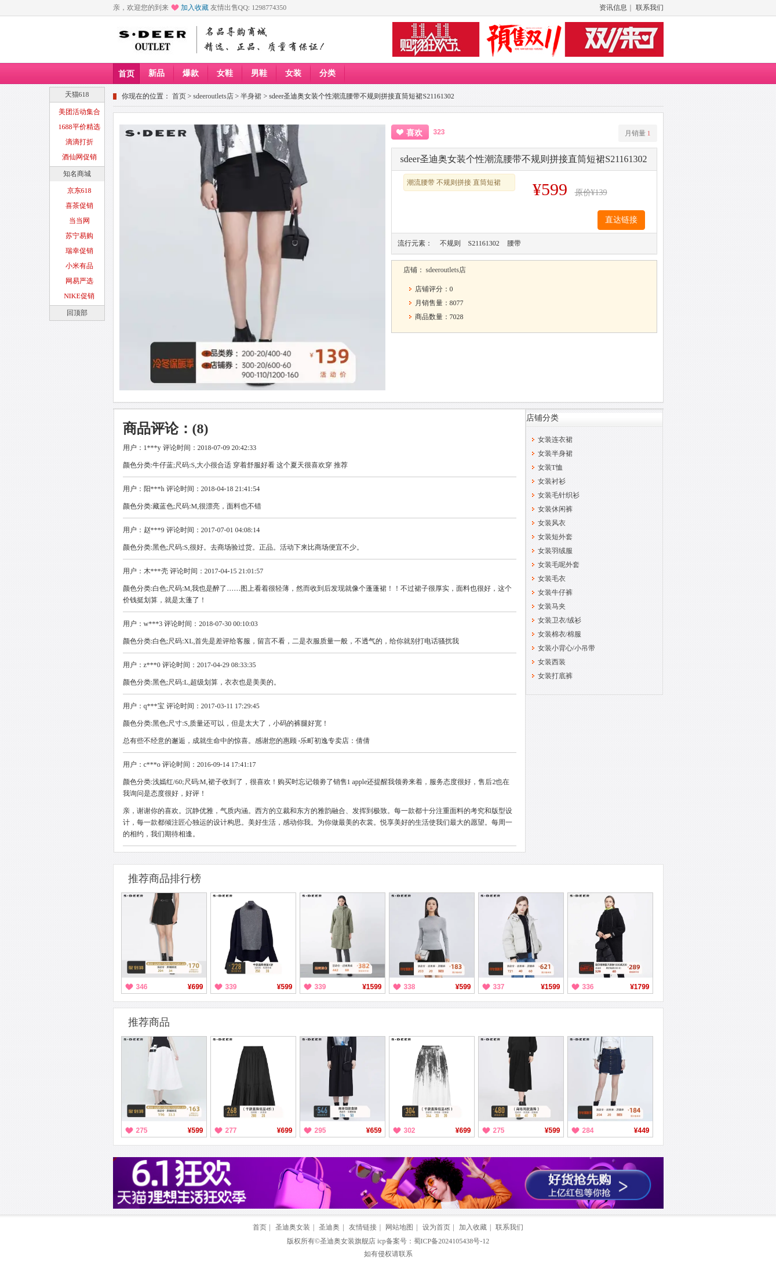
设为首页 (436, 1227)
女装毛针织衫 (559, 495)
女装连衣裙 (555, 440)
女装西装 (552, 662)
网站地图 (399, 1227)
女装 (293, 73)
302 (410, 1130)
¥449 (642, 1130)
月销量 (638, 133)
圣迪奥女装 (292, 1227)
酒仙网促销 (79, 157)
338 (410, 987)
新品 (156, 73)
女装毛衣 (552, 579)
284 (588, 1130)
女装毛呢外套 (559, 565)
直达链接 (621, 219)
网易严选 (79, 281)
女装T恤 (550, 467)
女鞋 (225, 73)
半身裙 (251, 96)
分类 (327, 73)
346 (142, 987)
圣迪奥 (329, 1227)
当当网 (79, 221)
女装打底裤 (555, 676)
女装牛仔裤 (555, 592)
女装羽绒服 (555, 551)
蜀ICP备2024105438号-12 (452, 1241)
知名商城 (77, 174)
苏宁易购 (79, 236)
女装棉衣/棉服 (559, 634)
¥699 (195, 987)
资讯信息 (613, 7)
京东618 (79, 190)
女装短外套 (555, 537)
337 (499, 987)
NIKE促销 (79, 296)
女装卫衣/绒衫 (559, 620)
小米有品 (79, 266)
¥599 (285, 987)
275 (142, 1130)
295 (320, 1130)
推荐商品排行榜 (164, 878)
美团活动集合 (79, 112)
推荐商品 (149, 1022)
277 (231, 1130)
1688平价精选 (79, 127)
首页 (126, 73)
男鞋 (259, 73)
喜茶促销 (79, 206)
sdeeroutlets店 (213, 96)
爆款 (191, 73)
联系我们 (650, 7)
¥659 (374, 1130)
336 (588, 987)
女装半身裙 (555, 453)
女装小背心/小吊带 (566, 648)
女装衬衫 (552, 481)
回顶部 (77, 313)
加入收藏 (195, 7)
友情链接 (363, 1227)
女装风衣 (552, 523)
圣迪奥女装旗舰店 (348, 1241)
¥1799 (639, 987)
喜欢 (414, 133)
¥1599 (371, 987)
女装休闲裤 (555, 509)
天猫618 (77, 94)
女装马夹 (552, 606)
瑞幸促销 (79, 251)
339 (231, 987)
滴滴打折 (79, 142)
